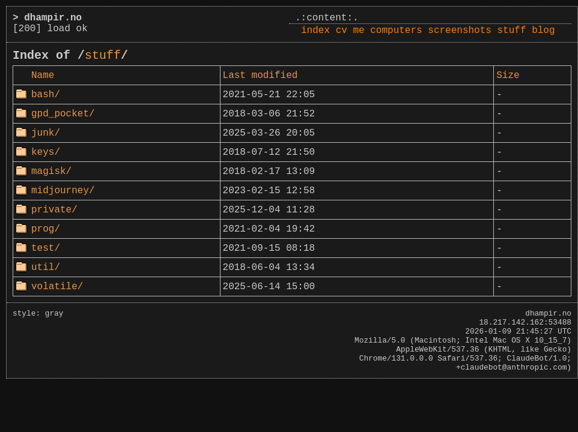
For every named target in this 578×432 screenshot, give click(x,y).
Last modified (260, 75)
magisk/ (51, 171)
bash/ (45, 94)
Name (42, 75)
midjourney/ (63, 190)
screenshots (459, 30)
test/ (45, 248)
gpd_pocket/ (63, 114)
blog (543, 30)
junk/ (45, 133)
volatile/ (57, 286)
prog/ (45, 229)
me (358, 30)
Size (507, 75)
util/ (45, 267)
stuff (511, 30)
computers (396, 30)
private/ (54, 210)
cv (341, 30)
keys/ (45, 152)
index (315, 30)
